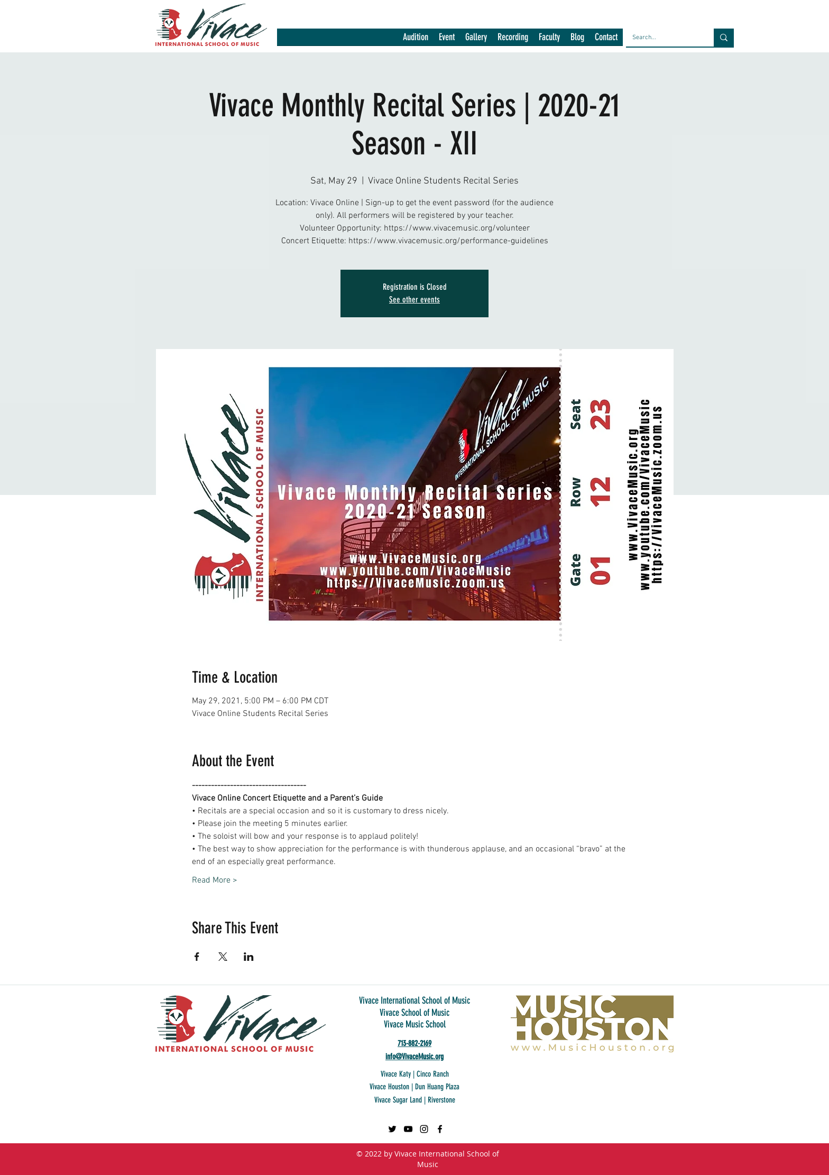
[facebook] (440, 1129)
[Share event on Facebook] (197, 956)
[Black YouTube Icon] (408, 1129)
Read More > (214, 880)
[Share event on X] (223, 956)
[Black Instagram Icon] (424, 1129)
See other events (414, 300)
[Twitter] (392, 1129)
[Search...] (662, 38)
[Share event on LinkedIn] (249, 956)
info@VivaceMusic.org (414, 1056)
